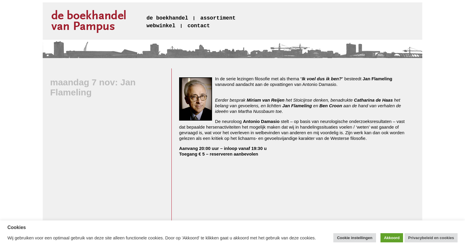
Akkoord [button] (392, 238)
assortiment (217, 18)
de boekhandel (167, 18)
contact (198, 26)
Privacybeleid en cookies (431, 238)
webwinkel (160, 26)
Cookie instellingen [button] (354, 238)
